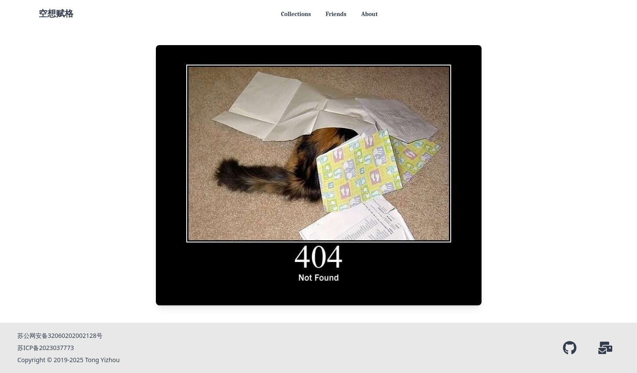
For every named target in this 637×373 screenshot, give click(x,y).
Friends (336, 14)
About (369, 14)
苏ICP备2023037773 (45, 348)
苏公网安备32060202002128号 (59, 335)
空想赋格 (56, 14)
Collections (296, 14)
